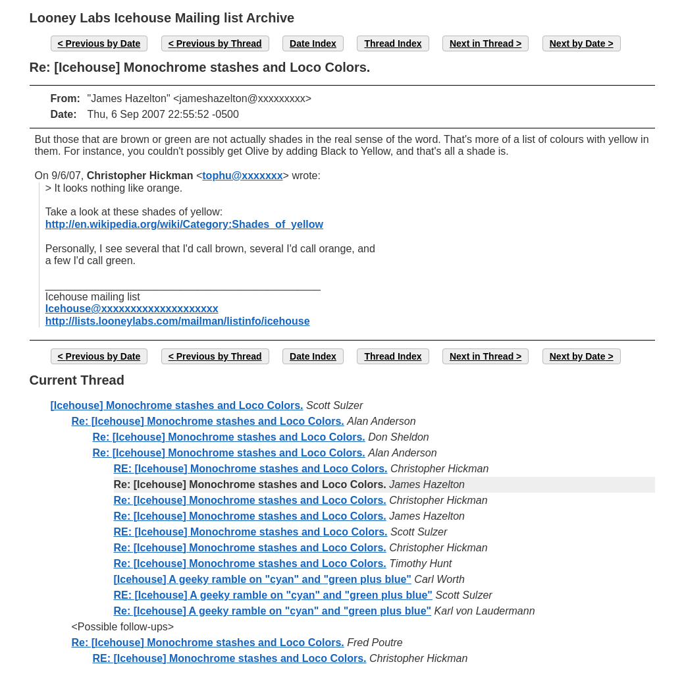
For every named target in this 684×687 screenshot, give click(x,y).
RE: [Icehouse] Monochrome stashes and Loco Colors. (251, 468)
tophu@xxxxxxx (242, 175)
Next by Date (578, 43)
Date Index (313, 43)
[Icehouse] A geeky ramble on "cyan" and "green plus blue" (262, 579)
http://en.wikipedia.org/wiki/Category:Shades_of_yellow (184, 224)
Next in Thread (481, 43)
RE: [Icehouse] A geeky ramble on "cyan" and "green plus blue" (273, 595)
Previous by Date (103, 43)
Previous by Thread (219, 43)
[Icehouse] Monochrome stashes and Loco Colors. (177, 405)
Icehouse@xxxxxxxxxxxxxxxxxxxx (132, 308)
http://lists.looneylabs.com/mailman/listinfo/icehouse (177, 321)
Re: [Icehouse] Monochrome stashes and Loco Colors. (208, 421)
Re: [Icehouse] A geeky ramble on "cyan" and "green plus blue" (273, 611)
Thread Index (392, 43)
